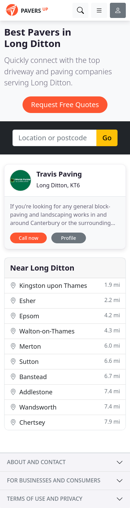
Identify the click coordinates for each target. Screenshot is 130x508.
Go (107, 137)
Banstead (65, 376)
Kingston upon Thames (65, 285)
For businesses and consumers (53, 480)
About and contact (36, 462)
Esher (65, 300)
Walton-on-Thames (65, 331)
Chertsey (65, 422)
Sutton (65, 361)
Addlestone (65, 391)
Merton (65, 346)
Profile (68, 238)
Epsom (65, 315)
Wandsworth (65, 407)
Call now (28, 238)
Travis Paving (59, 174)
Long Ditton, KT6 (58, 185)
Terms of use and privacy (45, 498)
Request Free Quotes (65, 104)
